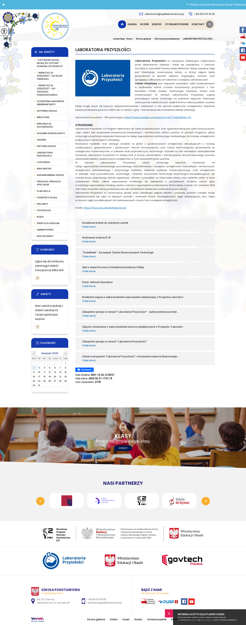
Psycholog (44, 210)
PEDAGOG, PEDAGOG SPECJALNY (49, 183)
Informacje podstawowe (165, 39)
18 (44, 376)
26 (49, 381)
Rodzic (157, 24)
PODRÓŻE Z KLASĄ (47, 197)
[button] (4, 4)
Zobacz (123, 448)
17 (39, 376)
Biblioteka (43, 117)
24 (39, 381)
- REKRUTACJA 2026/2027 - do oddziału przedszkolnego (47, 90)
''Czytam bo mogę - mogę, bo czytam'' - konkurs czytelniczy (50, 63)
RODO (40, 216)
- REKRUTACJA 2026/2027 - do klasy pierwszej (50, 76)
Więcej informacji (37, 278)
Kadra (132, 24)
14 (60, 372)
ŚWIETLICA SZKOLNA (48, 223)
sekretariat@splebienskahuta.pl (161, 14)
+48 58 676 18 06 (202, 14)
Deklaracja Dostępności (45, 125)
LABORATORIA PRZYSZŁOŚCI (103, 50)
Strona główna (122, 24)
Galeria (41, 139)
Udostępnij (84, 369)
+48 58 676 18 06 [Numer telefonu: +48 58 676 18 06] (97, 599)
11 (44, 372)
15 (66, 372)
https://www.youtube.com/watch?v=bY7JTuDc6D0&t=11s (157, 117)
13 (55, 372)
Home (129, 39)
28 (60, 381)
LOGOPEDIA (43, 162)
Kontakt (198, 24)
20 (55, 376)
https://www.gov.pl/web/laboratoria (105, 207)
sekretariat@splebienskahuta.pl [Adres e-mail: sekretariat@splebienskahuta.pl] (105, 602)
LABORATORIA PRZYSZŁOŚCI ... (197, 39)
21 (60, 376)
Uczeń (144, 24)
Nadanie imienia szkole (50, 175)
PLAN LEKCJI (43, 191)
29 (65, 381)
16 (34, 376)
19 (50, 376)
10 (39, 372)
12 (50, 372)
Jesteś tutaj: (119, 39)
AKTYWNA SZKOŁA (47, 110)
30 (34, 385)
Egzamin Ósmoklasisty (51, 133)
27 (55, 381)
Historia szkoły (46, 146)
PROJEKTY (42, 204)
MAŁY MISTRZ (44, 168)
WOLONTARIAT (45, 236)
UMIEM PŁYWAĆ (45, 229)
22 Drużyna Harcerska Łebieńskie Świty (50, 103)
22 (65, 376)
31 (39, 385)
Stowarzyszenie (177, 24)
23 (34, 381)
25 (44, 381)
